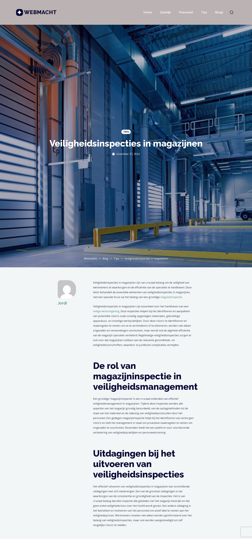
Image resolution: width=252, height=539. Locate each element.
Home (148, 12)
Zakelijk (165, 12)
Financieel (186, 12)
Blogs (219, 12)
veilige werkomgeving (106, 311)
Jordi (62, 303)
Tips (204, 12)
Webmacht (40, 12)
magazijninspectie (171, 297)
